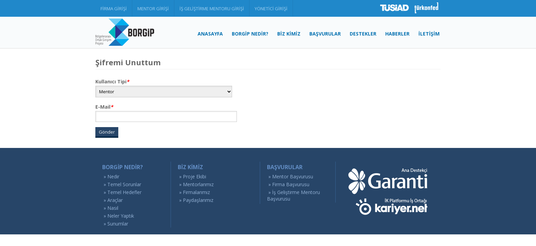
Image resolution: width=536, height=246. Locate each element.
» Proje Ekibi (192, 176)
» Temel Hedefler (123, 192)
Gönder (107, 132)
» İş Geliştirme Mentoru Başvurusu (293, 195)
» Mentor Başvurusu (290, 176)
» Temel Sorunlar (122, 184)
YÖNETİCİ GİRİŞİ (271, 8)
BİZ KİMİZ (288, 33)
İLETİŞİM (429, 33)
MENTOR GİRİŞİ (153, 8)
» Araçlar (113, 200)
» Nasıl (111, 208)
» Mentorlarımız (196, 184)
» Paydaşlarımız (196, 200)
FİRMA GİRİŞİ (113, 8)
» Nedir (111, 176)
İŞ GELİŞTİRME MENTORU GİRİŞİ (211, 8)
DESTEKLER (363, 33)
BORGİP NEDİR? (250, 33)
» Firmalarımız (194, 192)
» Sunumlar (116, 223)
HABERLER (397, 33)
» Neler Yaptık (119, 216)
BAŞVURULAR (325, 33)
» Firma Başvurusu (288, 184)
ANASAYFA (210, 33)
